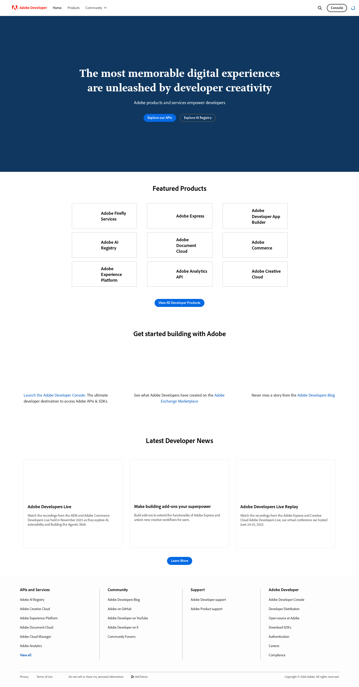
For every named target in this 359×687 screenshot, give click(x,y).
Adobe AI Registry (32, 599)
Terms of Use (45, 677)
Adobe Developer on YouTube (128, 618)
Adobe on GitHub (119, 609)
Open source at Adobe (284, 618)
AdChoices (141, 677)
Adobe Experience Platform (39, 618)
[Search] (320, 8)
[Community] (96, 8)
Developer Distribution (284, 609)
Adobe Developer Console (286, 599)
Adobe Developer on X (123, 627)
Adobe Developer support (208, 599)
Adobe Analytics (31, 646)
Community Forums (121, 636)
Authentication (279, 636)
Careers (274, 646)
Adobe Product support (206, 609)
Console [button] (337, 7)
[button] (160, 118)
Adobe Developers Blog (316, 395)
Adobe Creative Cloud (35, 609)
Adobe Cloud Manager (35, 636)
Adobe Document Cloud (36, 627)
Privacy (24, 677)
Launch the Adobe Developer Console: (55, 395)
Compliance (277, 655)
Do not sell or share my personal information (96, 677)
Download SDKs (280, 627)
